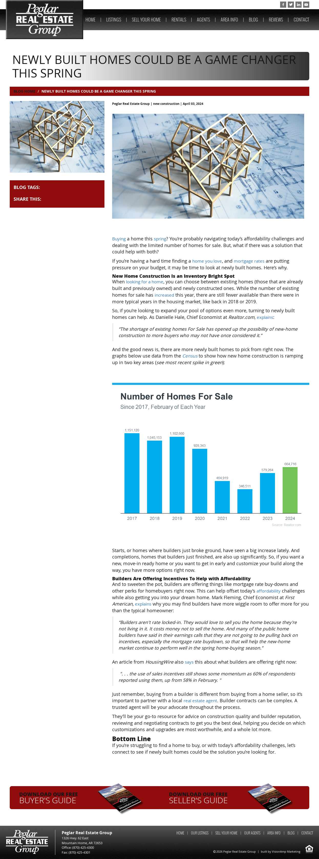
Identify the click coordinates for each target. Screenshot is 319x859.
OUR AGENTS (252, 833)
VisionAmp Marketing (286, 851)
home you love (208, 261)
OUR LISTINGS (199, 833)
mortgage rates (252, 261)
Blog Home (24, 91)
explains (266, 317)
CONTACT (301, 19)
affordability (270, 591)
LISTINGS (113, 19)
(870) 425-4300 (262, 5)
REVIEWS (276, 19)
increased (165, 295)
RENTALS (179, 19)
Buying (119, 239)
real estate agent (201, 700)
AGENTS (203, 19)
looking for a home (146, 281)
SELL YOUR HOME (146, 19)
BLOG (253, 19)
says (189, 662)
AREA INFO (229, 19)
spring (162, 239)
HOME (90, 19)
